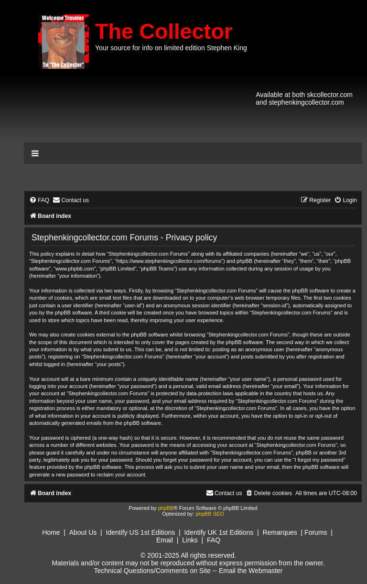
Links (190, 540)
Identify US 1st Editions (140, 532)
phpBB (165, 508)
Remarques (279, 532)
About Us (83, 532)
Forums (315, 532)
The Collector (164, 31)
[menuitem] (39, 200)
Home (51, 532)
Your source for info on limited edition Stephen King (171, 48)
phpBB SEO (209, 514)
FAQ (213, 540)
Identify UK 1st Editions (218, 532)
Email (164, 540)
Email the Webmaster (251, 570)
